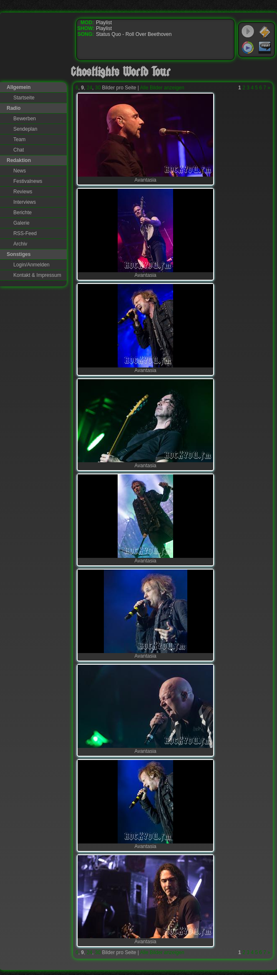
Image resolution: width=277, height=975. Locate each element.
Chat (18, 150)
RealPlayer (265, 47)
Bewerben (24, 119)
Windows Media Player (247, 47)
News (19, 171)
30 (98, 88)
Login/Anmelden (31, 265)
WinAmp (265, 31)
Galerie (21, 223)
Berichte (22, 212)
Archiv (20, 244)
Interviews (24, 202)
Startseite (24, 98)
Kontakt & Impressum (37, 275)
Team (19, 139)
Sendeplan (25, 129)
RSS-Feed (25, 233)
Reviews (22, 192)
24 (89, 88)
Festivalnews (27, 181)
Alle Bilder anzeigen (162, 88)
